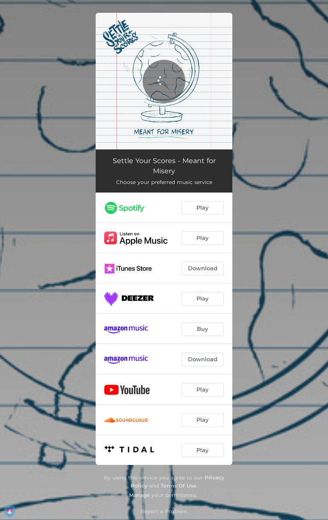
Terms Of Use (178, 485)
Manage (139, 495)
